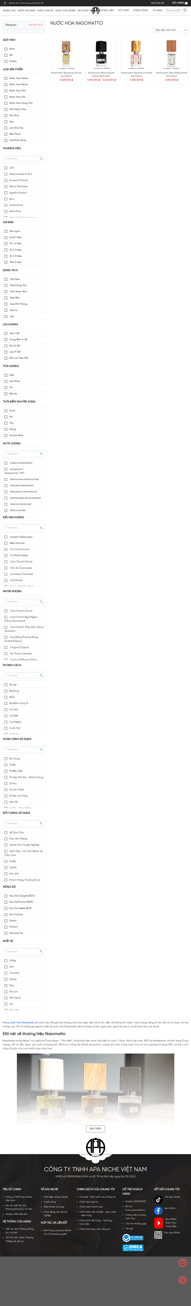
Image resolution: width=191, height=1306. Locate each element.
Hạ (11, 416)
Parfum (13, 926)
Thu (11, 423)
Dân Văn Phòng (18, 838)
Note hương (12, 443)
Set (11, 316)
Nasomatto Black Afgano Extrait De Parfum (101, 75)
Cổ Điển (14, 715)
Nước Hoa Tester (18, 78)
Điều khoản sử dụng (54, 1207)
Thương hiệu (107, 10)
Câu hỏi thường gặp (135, 1223)
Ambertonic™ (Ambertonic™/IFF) (14, 471)
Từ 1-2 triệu (15, 243)
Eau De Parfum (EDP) (21, 902)
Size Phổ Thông (18, 304)
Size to (13, 310)
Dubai (12, 979)
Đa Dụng (14, 758)
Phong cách (12, 665)
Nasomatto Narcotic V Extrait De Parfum (136, 75)
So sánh (158, 10)
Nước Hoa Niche (18, 84)
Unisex (13, 61)
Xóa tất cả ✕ (35, 25)
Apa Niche (164, 1211)
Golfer (12, 861)
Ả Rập (12, 960)
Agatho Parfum (18, 192)
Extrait (12, 920)
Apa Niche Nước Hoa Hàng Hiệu (165, 1223)
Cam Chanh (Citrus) (20, 561)
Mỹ (11, 1004)
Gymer (13, 867)
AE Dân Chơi (16, 832)
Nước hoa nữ (45, 10)
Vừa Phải (14, 381)
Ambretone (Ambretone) (23, 491)
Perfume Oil (15, 933)
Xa (11, 387)
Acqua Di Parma (18, 180)
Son (11, 121)
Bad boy (14, 691)
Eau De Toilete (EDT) (20, 908)
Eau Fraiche (16, 914)
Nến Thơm (15, 134)
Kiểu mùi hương (13, 517)
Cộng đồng (142, 10)
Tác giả (129, 1228)
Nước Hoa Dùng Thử (21, 103)
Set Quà (14, 115)
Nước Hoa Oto (17, 97)
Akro (11, 199)
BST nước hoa (87, 10)
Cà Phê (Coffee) (18, 555)
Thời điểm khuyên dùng (19, 401)
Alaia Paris (15, 211)
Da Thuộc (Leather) (20, 653)
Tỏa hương (11, 366)
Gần (11, 375)
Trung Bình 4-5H (18, 339)
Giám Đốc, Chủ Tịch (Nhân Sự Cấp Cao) (24, 853)
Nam (12, 49)
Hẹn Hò (13, 802)
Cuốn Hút (14, 728)
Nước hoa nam (26, 10)
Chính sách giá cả (88, 1202)
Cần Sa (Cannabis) (20, 568)
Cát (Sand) (15, 580)
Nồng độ (9, 887)
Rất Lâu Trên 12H (18, 358)
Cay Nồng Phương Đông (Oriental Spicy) (21, 639)
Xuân (12, 410)
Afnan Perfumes (18, 186)
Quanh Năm (16, 435)
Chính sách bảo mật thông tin (94, 1229)
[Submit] (185, 10)
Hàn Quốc (15, 997)
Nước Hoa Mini (17, 90)
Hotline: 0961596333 (135, 1201)
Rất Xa (13, 393)
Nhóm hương (12, 591)
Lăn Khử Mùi (16, 128)
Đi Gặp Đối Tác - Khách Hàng (26, 777)
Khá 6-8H (14, 345)
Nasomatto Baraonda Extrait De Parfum (66, 75)
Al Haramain (16, 205)
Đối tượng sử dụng (16, 813)
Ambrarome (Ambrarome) (24, 479)
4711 (11, 168)
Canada (14, 973)
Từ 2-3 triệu (15, 250)
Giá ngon (14, 231)
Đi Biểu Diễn (16, 771)
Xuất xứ (8, 941)
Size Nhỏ (14, 297)
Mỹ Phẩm (124, 10)
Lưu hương (10, 324)
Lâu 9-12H (15, 352)
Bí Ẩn (12, 697)
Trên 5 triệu (15, 262)
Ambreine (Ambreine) (21, 485)
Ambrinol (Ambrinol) (20, 504)
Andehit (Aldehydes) (20, 537)
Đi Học (13, 783)
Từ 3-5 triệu (15, 256)
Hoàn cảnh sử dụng (17, 739)
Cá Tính (13, 709)
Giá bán (8, 222)
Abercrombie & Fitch (20, 174)
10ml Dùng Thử (18, 285)
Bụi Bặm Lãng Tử (18, 703)
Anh (11, 966)
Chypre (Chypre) (19, 647)
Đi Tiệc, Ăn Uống (18, 796)
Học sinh (14, 873)
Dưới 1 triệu (15, 237)
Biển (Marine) (16, 543)
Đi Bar (12, 765)
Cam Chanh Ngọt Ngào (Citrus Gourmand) (21, 619)
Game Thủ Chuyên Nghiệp (24, 845)
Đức (11, 985)
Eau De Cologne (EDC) (22, 895)
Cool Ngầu (15, 722)
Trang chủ (9, 10)
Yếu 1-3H (14, 333)
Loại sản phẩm (13, 69)
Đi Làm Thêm (16, 789)
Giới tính (9, 40)
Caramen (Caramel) (21, 574)
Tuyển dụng (50, 1202)
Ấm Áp (13, 684)
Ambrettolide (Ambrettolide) (25, 498)
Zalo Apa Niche (167, 1235)
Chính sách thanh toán (91, 1207)
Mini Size (14, 279)
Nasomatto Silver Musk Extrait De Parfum (171, 75)
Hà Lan (13, 991)
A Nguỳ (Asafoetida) (20, 463)
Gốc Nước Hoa (17, 109)
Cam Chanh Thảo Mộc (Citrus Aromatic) (24, 629)
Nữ (11, 55)
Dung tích (10, 270)
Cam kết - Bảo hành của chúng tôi (97, 1197)
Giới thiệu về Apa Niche (56, 1197)
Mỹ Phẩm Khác (18, 140)
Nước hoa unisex (65, 10)
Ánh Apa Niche (167, 1199)
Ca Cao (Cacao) (19, 549)
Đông (12, 429)
